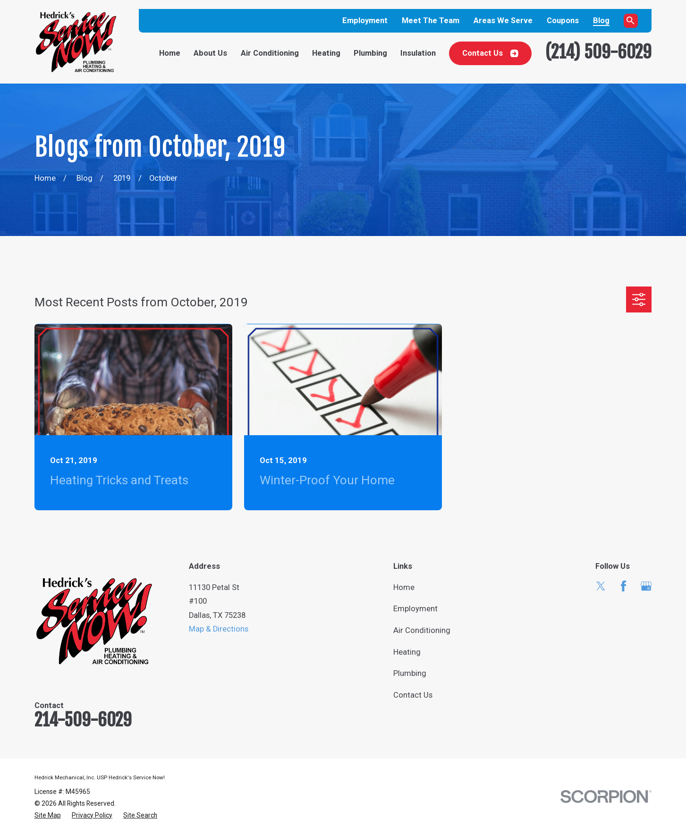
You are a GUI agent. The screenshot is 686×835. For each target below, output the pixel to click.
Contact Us (490, 53)
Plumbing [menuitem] (370, 53)
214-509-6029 (83, 720)
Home (404, 587)
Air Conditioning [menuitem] (270, 53)
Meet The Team (430, 20)
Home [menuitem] (169, 53)
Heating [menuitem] (326, 53)
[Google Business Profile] (646, 586)
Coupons (563, 20)
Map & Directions (218, 628)
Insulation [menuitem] (418, 53)
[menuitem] (47, 815)
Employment (365, 20)
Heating (407, 652)
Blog (601, 20)
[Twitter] (600, 586)
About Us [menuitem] (210, 53)
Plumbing (409, 673)
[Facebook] (623, 586)
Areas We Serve (503, 20)
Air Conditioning (421, 630)
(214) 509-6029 (598, 52)
